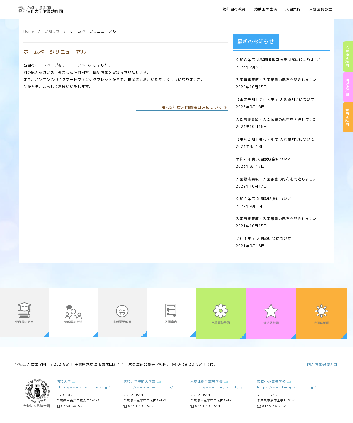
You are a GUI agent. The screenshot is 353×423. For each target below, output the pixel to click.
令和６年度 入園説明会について (263, 159)
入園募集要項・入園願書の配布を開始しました (276, 79)
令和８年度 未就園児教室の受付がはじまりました (279, 59)
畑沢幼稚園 (347, 87)
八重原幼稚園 (347, 56)
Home (28, 31)
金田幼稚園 (347, 117)
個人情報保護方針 (322, 364)
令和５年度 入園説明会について (263, 198)
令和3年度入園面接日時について (192, 107)
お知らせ (52, 31)
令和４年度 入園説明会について (263, 238)
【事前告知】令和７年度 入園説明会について (275, 139)
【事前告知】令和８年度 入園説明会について (275, 99)
